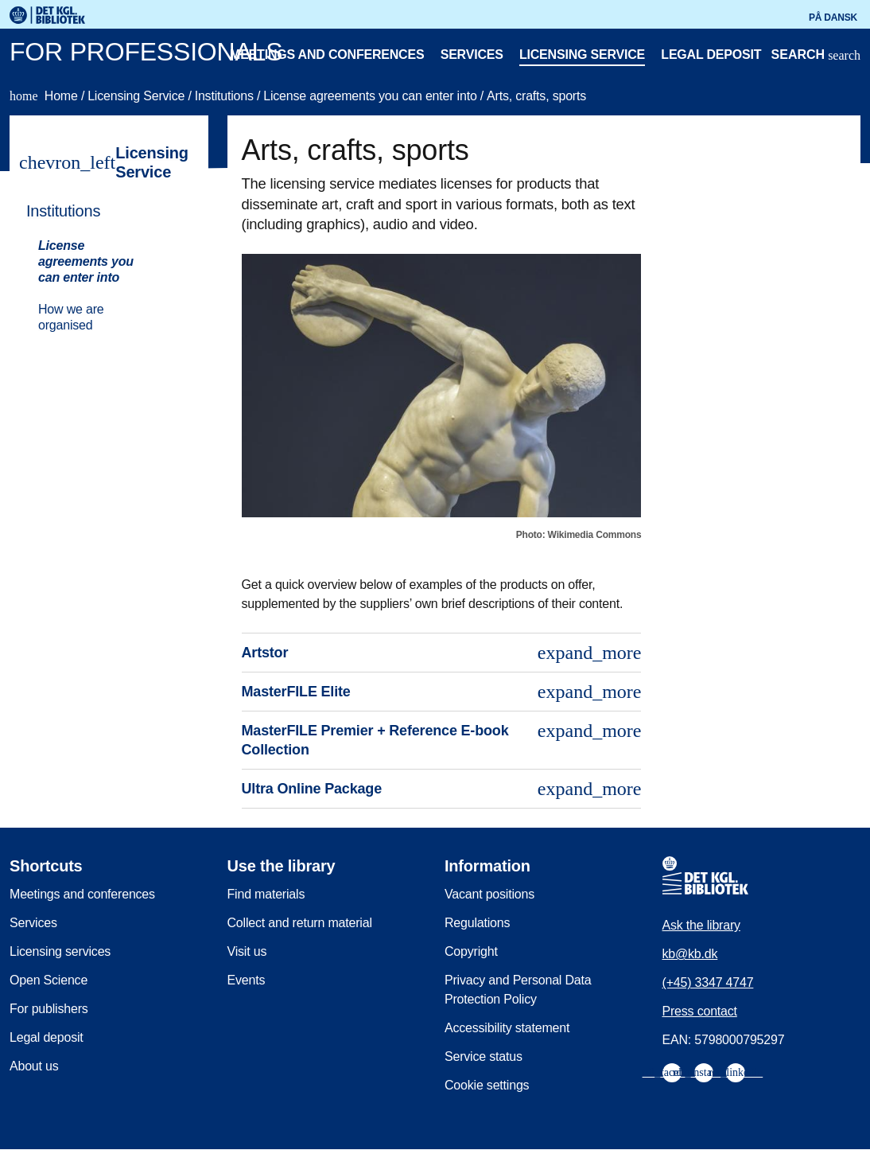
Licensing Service (137, 96)
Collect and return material (299, 923)
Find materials (266, 894)
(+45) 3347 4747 (708, 982)
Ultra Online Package (442, 788)
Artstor (442, 652)
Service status (483, 1056)
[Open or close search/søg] (815, 56)
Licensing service (582, 54)
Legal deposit (711, 54)
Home (45, 96)
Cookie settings (487, 1085)
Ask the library (701, 925)
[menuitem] (101, 266)
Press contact (699, 1011)
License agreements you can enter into (371, 96)
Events (246, 980)
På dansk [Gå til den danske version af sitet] (833, 17)
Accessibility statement (507, 1028)
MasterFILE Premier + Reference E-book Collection (442, 739)
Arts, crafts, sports (536, 96)
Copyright (471, 951)
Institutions (226, 96)
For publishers (49, 1009)
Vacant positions (489, 894)
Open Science (48, 980)
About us (34, 1066)
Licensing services (60, 951)
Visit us (247, 951)
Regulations (477, 923)
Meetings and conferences (327, 54)
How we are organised (70, 317)
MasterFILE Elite (442, 691)
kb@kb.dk (690, 954)
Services (472, 54)
